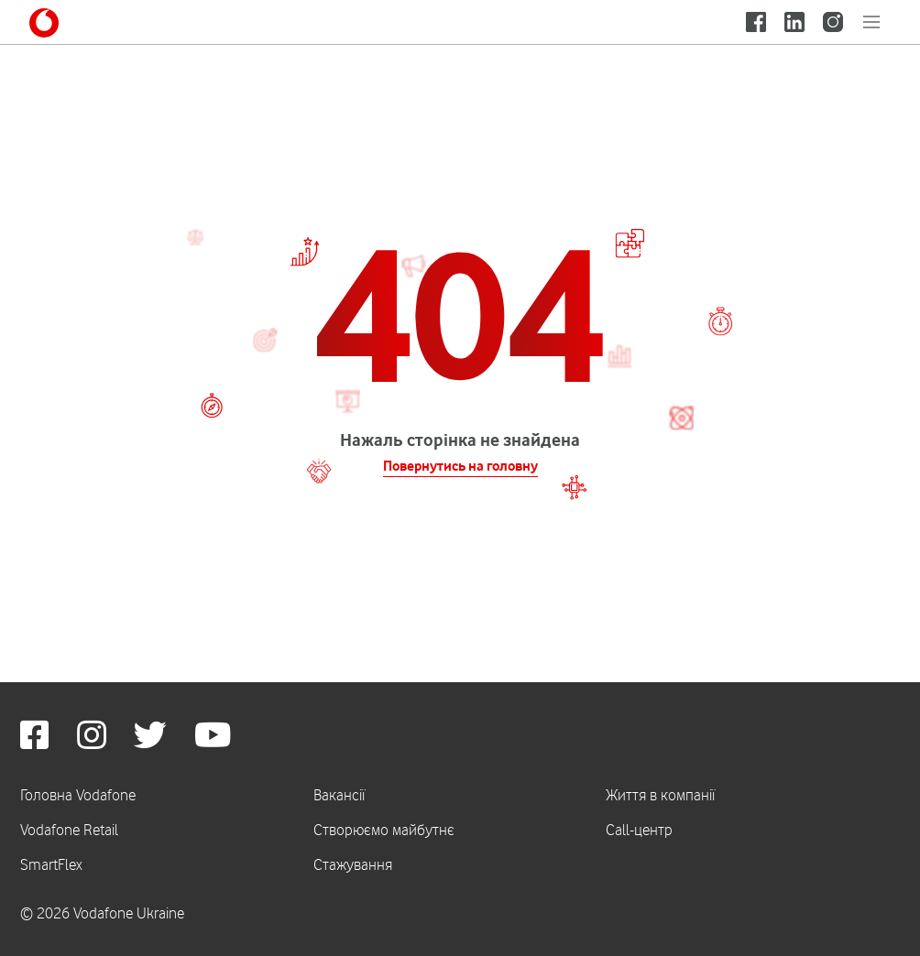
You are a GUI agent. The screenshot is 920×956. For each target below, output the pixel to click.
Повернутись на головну (460, 466)
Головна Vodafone (78, 795)
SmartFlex (51, 864)
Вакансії (339, 795)
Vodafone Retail (69, 829)
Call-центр (639, 829)
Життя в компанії (660, 795)
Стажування (352, 864)
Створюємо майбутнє (384, 829)
